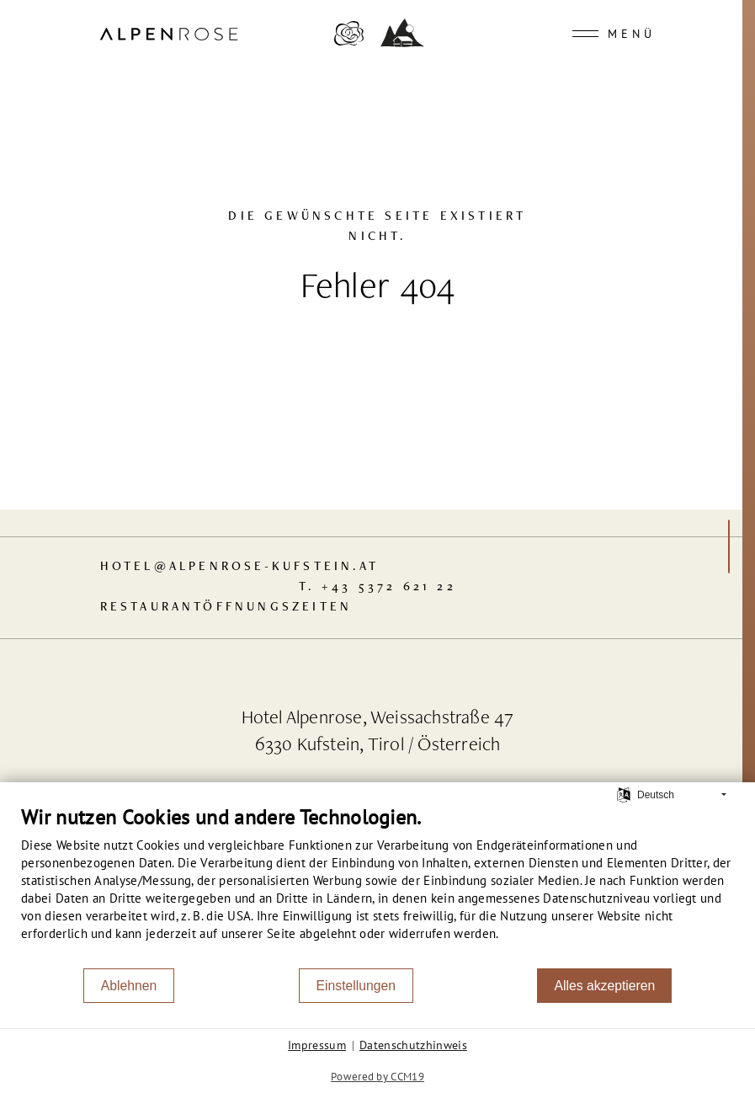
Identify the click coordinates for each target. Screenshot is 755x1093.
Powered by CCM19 (377, 1076)
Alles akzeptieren (604, 985)
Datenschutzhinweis (413, 1045)
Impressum (317, 1045)
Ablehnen (129, 985)
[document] (377, 886)
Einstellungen (356, 985)
